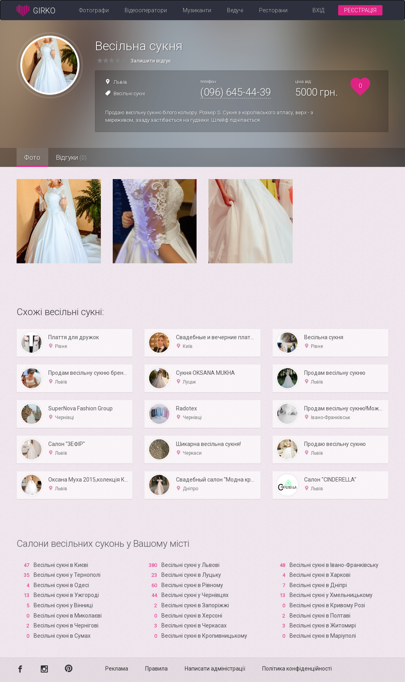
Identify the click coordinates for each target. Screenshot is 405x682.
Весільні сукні (129, 93)
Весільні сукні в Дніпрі (318, 585)
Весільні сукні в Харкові (320, 575)
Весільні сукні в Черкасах (194, 625)
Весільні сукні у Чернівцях (195, 595)
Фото (34, 157)
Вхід (318, 10)
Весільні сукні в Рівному (192, 585)
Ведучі (235, 10)
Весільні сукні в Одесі (61, 585)
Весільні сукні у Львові (190, 565)
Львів (120, 82)
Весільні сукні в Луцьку (191, 575)
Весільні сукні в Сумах (62, 636)
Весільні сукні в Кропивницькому (204, 636)
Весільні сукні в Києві (61, 565)
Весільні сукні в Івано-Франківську (334, 565)
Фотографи (94, 10)
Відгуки (77, 157)
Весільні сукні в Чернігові (66, 625)
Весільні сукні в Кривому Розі (327, 605)
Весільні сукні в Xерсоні (191, 615)
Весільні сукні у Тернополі (67, 575)
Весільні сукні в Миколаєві (68, 615)
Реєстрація (360, 10)
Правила (156, 668)
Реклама (116, 668)
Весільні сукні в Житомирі (323, 625)
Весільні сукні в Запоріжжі (195, 605)
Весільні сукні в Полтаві (320, 615)
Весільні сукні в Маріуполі (323, 636)
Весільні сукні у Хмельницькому (331, 595)
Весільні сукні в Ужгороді (66, 595)
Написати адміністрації (215, 668)
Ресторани (273, 10)
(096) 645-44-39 (235, 92)
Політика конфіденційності (297, 668)
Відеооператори (146, 10)
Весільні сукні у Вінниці (63, 605)
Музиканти (197, 10)
